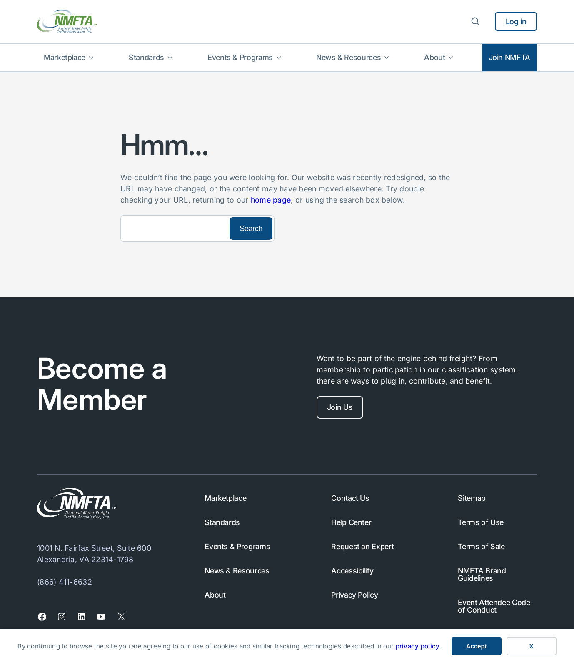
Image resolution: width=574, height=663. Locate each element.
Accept (476, 646)
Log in (516, 21)
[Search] (174, 228)
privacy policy (418, 646)
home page (271, 200)
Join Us (339, 407)
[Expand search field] (475, 21)
